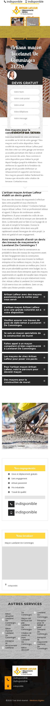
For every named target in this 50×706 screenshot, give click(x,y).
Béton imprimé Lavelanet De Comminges (9, 633)
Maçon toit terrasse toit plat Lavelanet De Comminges (25, 624)
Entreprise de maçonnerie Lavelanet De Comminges (41, 643)
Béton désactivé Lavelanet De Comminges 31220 (9, 619)
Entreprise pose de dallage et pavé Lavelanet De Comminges (41, 627)
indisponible (13, 1)
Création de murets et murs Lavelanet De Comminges (25, 638)
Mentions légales (37, 700)
